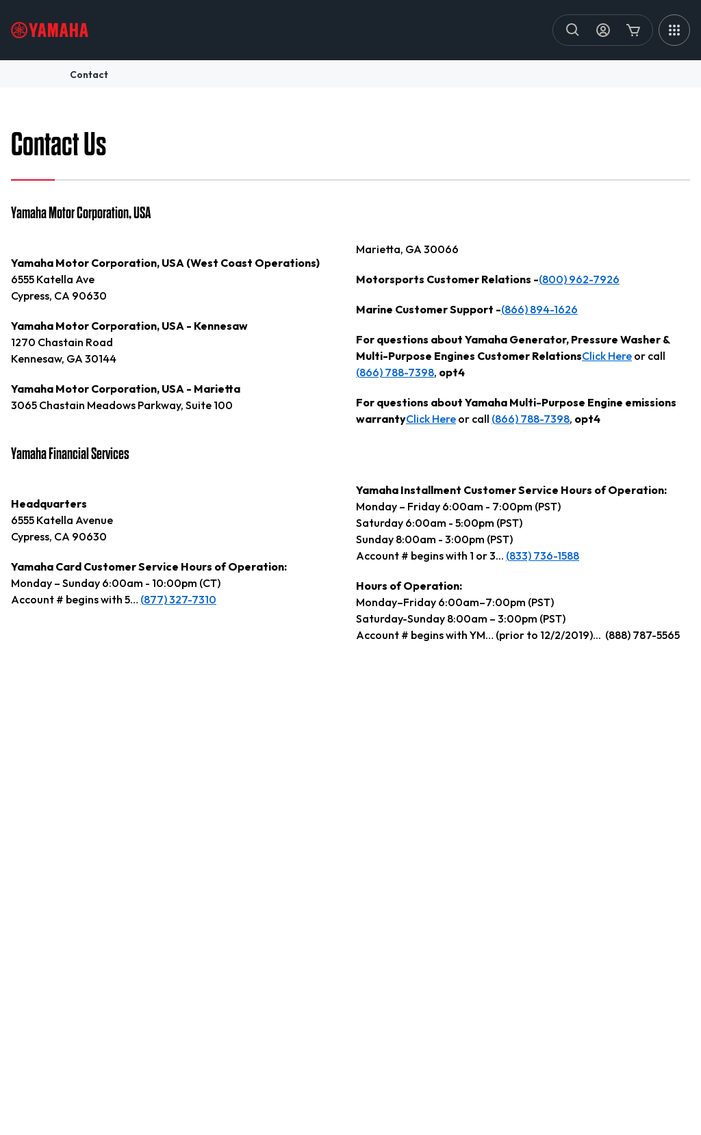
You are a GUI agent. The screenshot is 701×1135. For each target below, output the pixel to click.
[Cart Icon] (633, 30)
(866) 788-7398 (395, 372)
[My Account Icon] (603, 30)
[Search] (573, 30)
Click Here (607, 356)
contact (89, 74)
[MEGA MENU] (674, 30)
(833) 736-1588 (542, 555)
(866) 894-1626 (539, 309)
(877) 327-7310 (178, 599)
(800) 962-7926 (579, 279)
